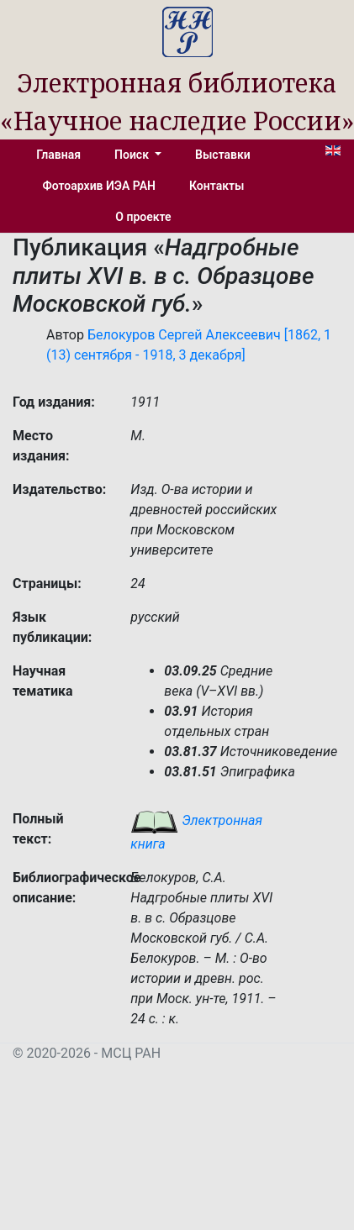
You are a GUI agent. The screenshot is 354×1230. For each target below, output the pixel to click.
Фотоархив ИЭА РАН (99, 185)
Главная (58, 154)
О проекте (143, 216)
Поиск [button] (132, 154)
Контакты (216, 185)
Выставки (223, 154)
